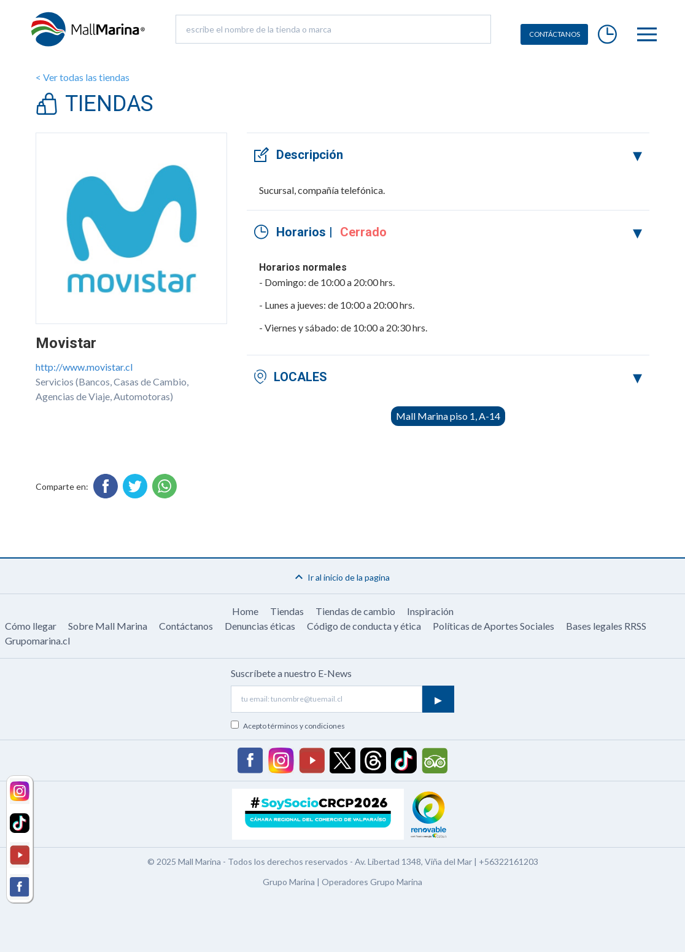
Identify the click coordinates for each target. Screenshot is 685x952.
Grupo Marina (289, 882)
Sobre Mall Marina (107, 626)
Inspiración (430, 611)
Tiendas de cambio (355, 611)
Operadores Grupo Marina (372, 882)
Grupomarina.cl (37, 640)
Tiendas (287, 611)
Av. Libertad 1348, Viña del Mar (413, 861)
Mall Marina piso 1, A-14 (448, 416)
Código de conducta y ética (364, 626)
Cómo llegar (30, 626)
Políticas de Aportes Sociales (493, 626)
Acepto (294, 725)
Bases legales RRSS (606, 626)
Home (245, 611)
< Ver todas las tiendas (83, 77)
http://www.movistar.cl (84, 367)
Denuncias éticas (260, 626)
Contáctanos (186, 626)
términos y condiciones (306, 725)
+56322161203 (508, 861)
